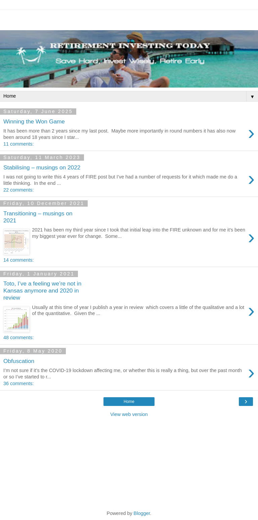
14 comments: (18, 260)
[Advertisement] (129, 18)
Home (129, 401)
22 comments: (18, 190)
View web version (129, 414)
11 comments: (18, 144)
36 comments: (18, 383)
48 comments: (18, 337)
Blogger (142, 513)
